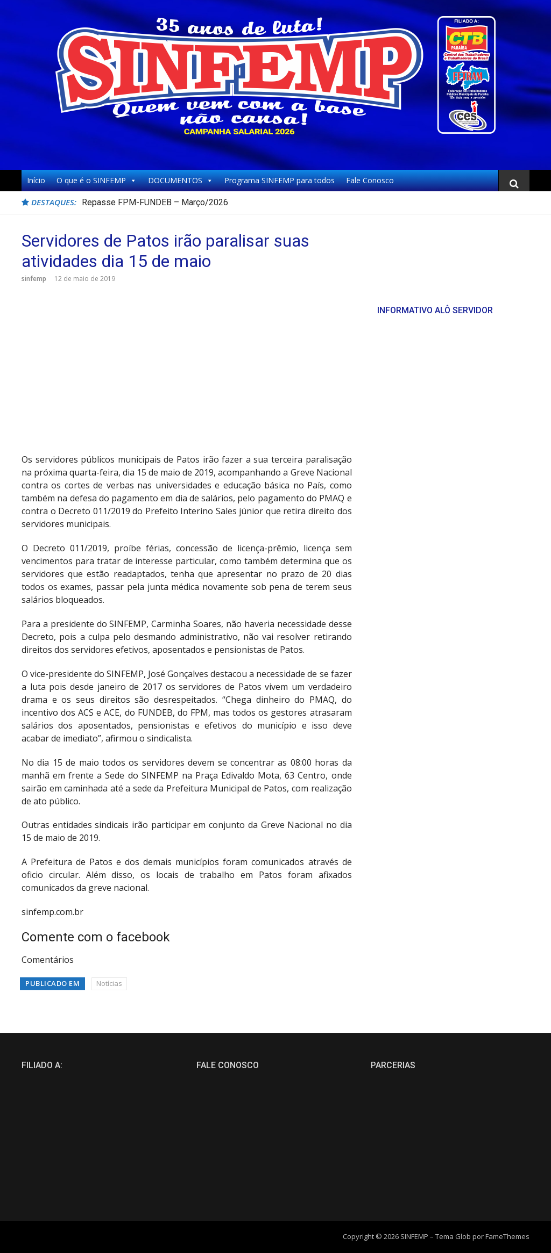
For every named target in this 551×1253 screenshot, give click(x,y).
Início (36, 180)
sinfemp (34, 278)
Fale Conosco (370, 180)
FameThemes (507, 1236)
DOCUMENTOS (180, 180)
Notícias (109, 983)
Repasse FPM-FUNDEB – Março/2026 (155, 202)
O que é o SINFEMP (96, 180)
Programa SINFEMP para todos (279, 180)
